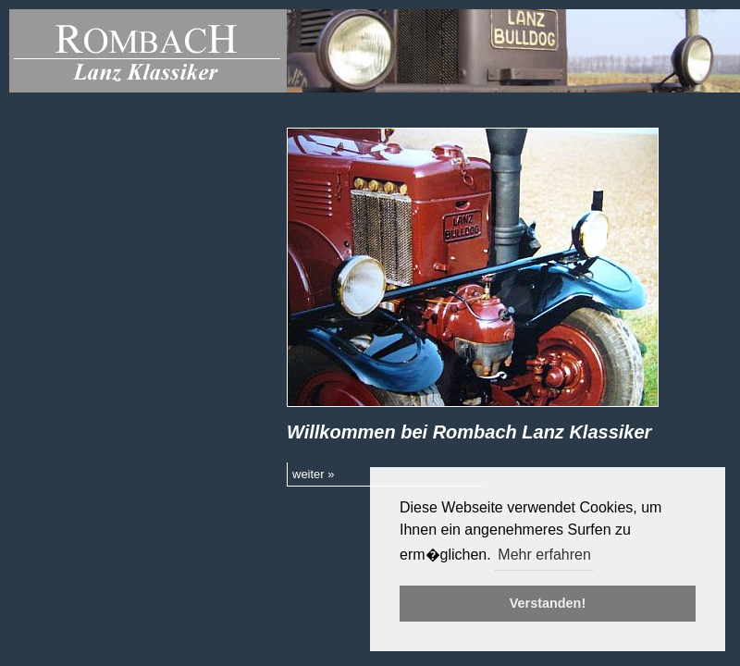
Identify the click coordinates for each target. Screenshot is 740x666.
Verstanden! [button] (548, 603)
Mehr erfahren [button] (544, 554)
